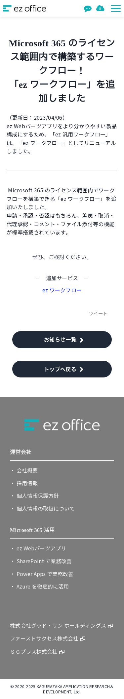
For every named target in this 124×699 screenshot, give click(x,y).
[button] (115, 8)
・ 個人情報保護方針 (34, 495)
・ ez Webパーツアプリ (38, 548)
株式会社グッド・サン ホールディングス (58, 625)
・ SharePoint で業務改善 (41, 561)
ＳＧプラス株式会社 (34, 651)
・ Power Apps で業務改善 (41, 574)
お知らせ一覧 (60, 339)
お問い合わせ (88, 8)
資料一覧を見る (101, 8)
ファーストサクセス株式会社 (44, 638)
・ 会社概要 (24, 470)
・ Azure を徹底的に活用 (39, 586)
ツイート (98, 313)
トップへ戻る (60, 369)
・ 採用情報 (24, 483)
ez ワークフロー (62, 290)
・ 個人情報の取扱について (42, 508)
